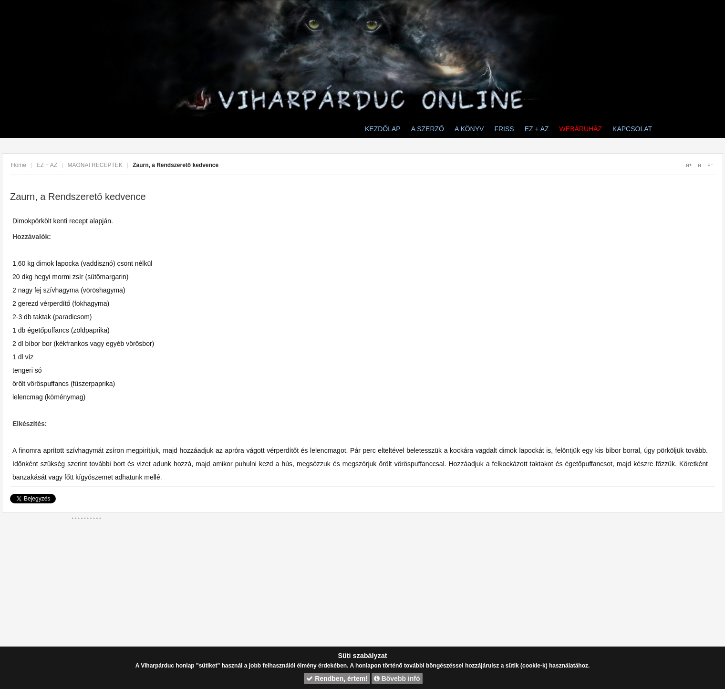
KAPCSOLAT (632, 129)
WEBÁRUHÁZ (580, 129)
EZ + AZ (537, 129)
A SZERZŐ (427, 129)
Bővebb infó (397, 678)
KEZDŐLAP (383, 129)
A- (709, 165)
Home (18, 165)
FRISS (504, 129)
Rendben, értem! (336, 678)
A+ (689, 165)
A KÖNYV (469, 129)
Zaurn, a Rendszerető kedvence (78, 196)
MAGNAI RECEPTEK (94, 165)
